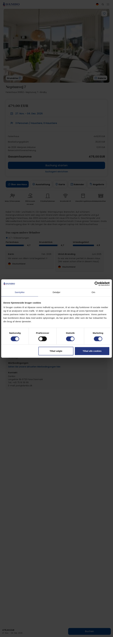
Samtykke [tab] (20, 292)
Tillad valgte (56, 351)
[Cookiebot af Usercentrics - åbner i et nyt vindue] (97, 284)
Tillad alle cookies (92, 351)
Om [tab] (93, 292)
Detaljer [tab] (56, 292)
